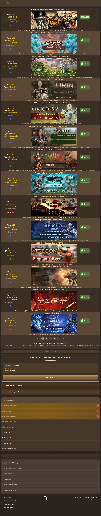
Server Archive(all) (10, 501)
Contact (6, 511)
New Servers (8, 497)
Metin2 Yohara (8, 474)
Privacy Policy (8, 507)
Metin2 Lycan (8, 479)
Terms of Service (9, 504)
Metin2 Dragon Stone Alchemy (13, 468)
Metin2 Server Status (10, 490)
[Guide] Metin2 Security (11, 463)
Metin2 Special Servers (10, 484)
